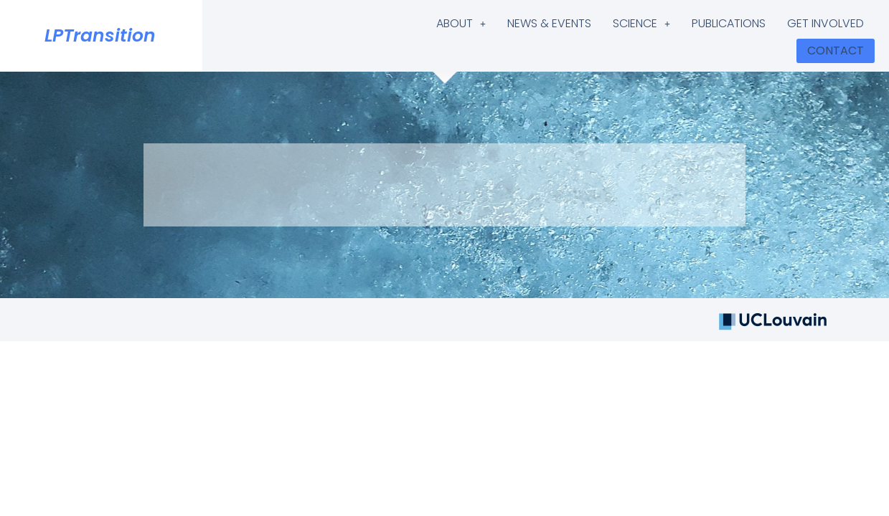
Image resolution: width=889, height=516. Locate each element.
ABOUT (461, 23)
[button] (461, 24)
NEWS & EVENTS (549, 23)
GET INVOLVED (825, 23)
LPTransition (100, 35)
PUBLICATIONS (729, 23)
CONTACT (835, 50)
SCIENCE (641, 23)
